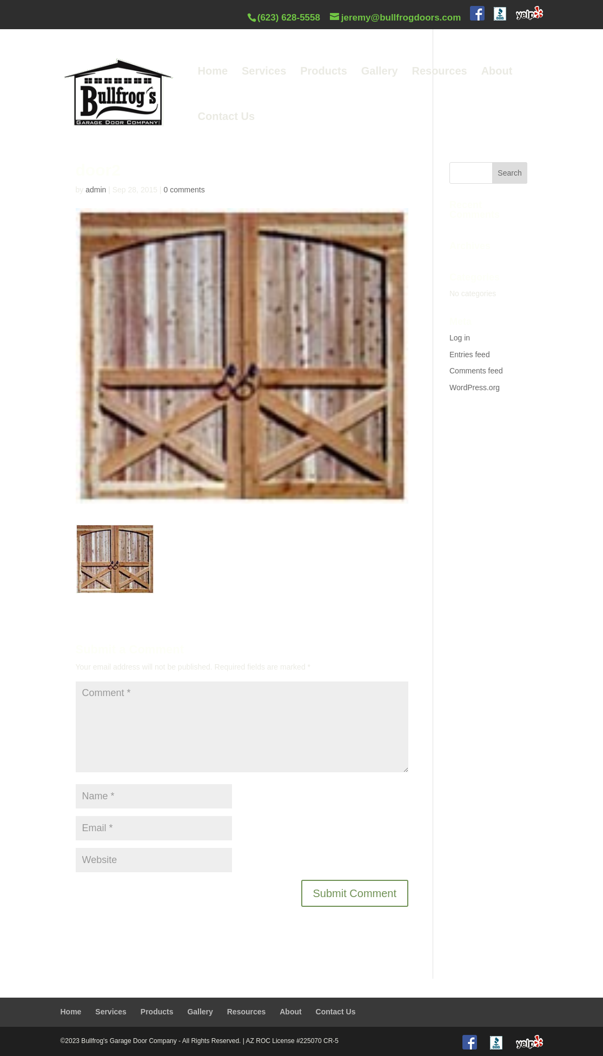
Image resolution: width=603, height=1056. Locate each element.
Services (264, 72)
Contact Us (226, 117)
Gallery (379, 72)
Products (323, 72)
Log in (459, 337)
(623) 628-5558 (288, 17)
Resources (439, 72)
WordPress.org (474, 387)
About (497, 72)
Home (213, 72)
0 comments (183, 189)
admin (95, 189)
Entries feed (469, 354)
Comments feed (476, 370)
